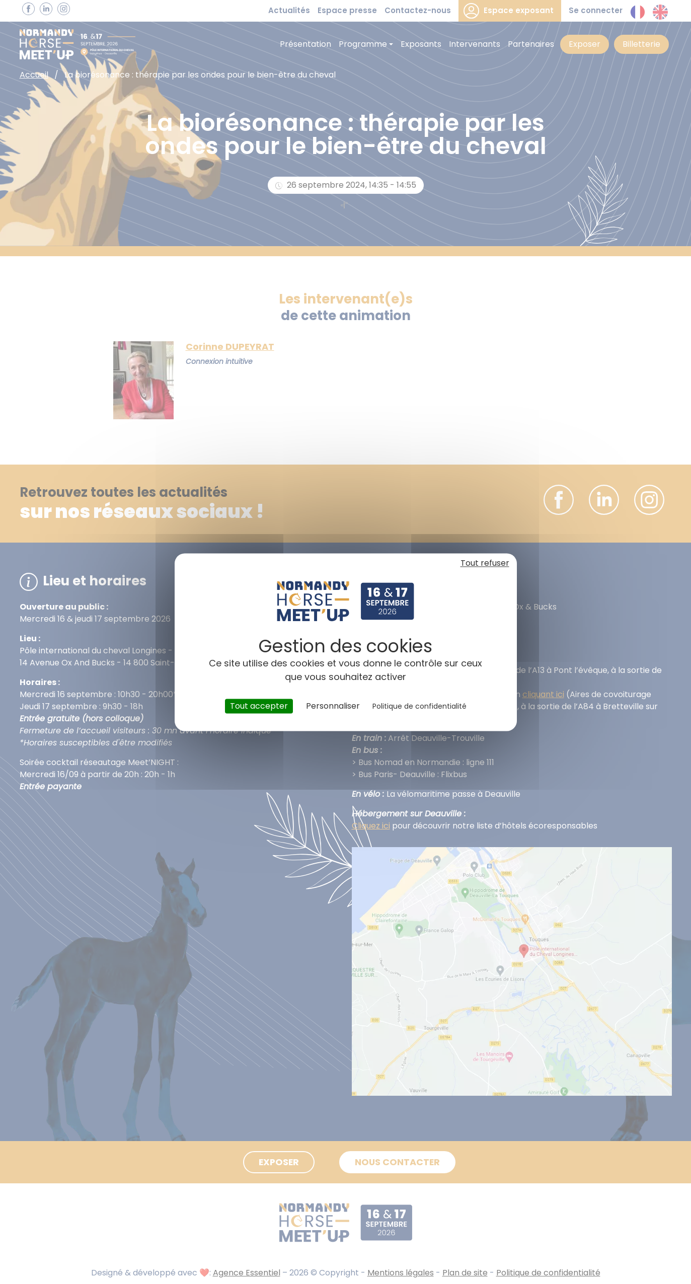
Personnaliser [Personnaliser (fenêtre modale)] (333, 706)
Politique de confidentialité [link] (419, 706)
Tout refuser (484, 563)
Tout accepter (259, 706)
